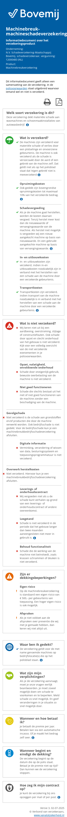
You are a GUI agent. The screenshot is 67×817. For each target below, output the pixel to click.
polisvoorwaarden (16, 88)
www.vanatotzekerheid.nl (49, 815)
